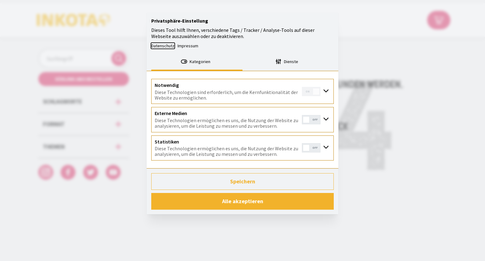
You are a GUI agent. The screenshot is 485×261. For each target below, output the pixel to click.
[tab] (196, 62)
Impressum (188, 46)
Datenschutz (162, 46)
